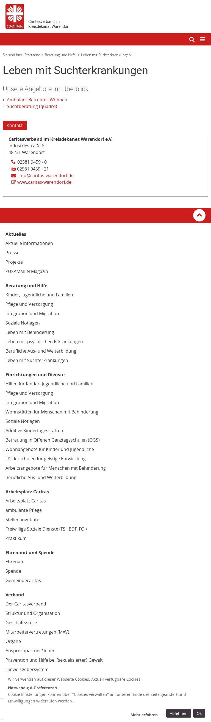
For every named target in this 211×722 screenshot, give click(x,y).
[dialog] (107, 698)
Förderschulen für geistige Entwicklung (45, 459)
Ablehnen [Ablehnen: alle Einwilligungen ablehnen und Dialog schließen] (179, 713)
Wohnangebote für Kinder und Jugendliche (49, 449)
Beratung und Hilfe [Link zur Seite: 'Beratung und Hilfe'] (60, 54)
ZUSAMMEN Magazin (26, 271)
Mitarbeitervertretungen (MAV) (37, 632)
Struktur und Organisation (32, 613)
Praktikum (16, 538)
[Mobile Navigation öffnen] (203, 39)
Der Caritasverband (25, 604)
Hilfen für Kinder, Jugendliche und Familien (49, 384)
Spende (13, 571)
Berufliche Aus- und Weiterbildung (40, 351)
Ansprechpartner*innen (30, 651)
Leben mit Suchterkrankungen (36, 360)
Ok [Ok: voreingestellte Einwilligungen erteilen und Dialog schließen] (199, 713)
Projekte (14, 262)
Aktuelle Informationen (29, 243)
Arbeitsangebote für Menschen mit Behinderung (55, 468)
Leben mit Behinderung (29, 332)
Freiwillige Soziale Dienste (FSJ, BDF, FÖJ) (46, 529)
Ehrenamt (15, 562)
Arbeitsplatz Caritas (25, 501)
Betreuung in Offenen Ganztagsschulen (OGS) (52, 440)
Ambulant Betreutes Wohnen (37, 100)
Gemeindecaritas (23, 580)
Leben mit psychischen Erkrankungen (44, 342)
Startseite (32, 54)
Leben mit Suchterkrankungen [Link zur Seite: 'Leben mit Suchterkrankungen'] (106, 54)
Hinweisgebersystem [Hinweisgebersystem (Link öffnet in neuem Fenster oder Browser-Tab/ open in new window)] (27, 669)
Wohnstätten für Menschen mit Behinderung (51, 412)
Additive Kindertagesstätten (34, 431)
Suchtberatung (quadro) (32, 106)
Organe (13, 641)
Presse (12, 253)
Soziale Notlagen (22, 323)
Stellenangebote (22, 520)
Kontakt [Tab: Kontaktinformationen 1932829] (15, 125)
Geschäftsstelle (21, 623)
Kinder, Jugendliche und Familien (39, 295)
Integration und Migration (32, 313)
